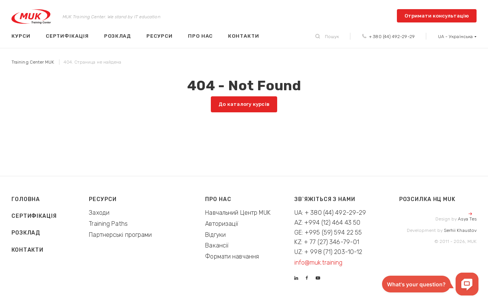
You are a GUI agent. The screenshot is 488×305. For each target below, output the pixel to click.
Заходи (99, 212)
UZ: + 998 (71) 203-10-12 (328, 251)
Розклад (118, 36)
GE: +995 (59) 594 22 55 (328, 232)
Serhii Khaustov (460, 230)
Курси (20, 36)
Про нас (200, 36)
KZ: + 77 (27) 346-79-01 (327, 242)
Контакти (243, 36)
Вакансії (217, 245)
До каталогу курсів (244, 104)
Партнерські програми (120, 234)
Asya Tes (467, 219)
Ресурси (159, 36)
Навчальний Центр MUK (238, 212)
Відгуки (215, 234)
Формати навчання (232, 256)
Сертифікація (67, 36)
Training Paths (108, 223)
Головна (25, 199)
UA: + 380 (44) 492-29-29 (330, 212)
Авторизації (221, 223)
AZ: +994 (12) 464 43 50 (327, 222)
